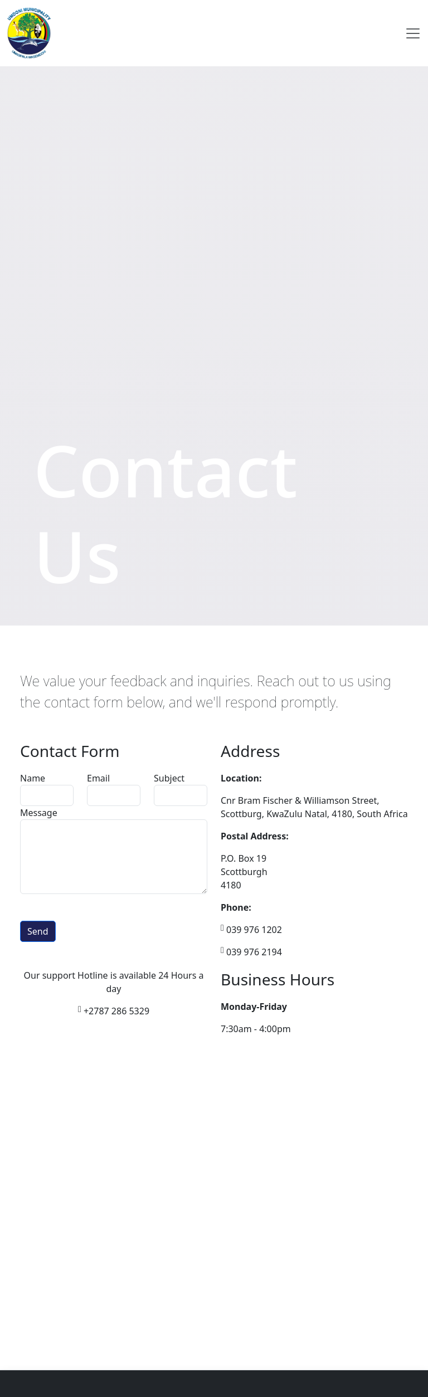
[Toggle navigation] (413, 33)
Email (98, 778)
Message (38, 813)
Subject (169, 778)
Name (32, 778)
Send (37, 931)
